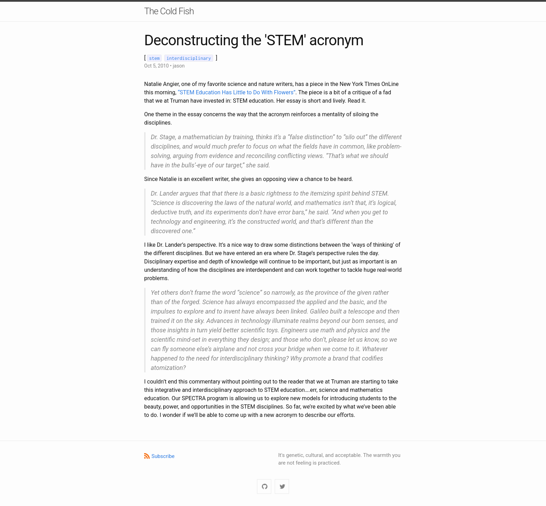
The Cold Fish (169, 11)
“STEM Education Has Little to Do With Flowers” (236, 92)
